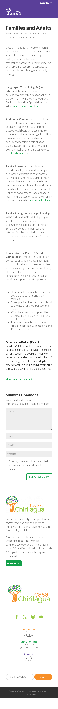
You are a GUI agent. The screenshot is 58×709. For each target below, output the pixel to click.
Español (49, 2)
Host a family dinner (39, 200)
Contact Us (29, 644)
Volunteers (29, 635)
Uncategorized (18, 37)
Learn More (13, 563)
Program (9, 37)
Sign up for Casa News (28, 647)
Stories (28, 660)
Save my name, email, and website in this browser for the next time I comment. (27, 465)
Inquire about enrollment (26, 106)
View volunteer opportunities (20, 379)
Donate (29, 632)
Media (29, 657)
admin (10, 33)
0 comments (30, 37)
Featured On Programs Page (35, 33)
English (42, 2)
